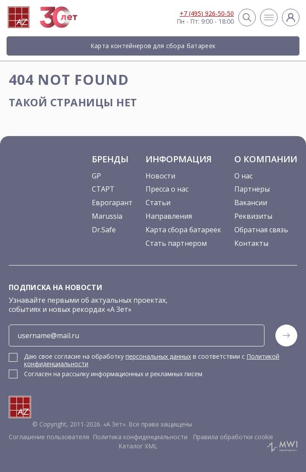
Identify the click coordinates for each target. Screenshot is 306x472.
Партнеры (252, 189)
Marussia (107, 216)
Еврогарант (112, 202)
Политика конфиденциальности (140, 437)
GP (96, 176)
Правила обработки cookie (232, 437)
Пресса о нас (167, 189)
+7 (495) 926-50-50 (207, 13)
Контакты (251, 243)
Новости (160, 176)
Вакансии (250, 202)
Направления (169, 216)
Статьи (158, 202)
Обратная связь (261, 229)
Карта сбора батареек (183, 229)
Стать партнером (176, 243)
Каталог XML (137, 446)
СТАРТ (103, 189)
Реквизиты (253, 216)
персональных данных (158, 356)
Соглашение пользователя (49, 437)
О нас (243, 176)
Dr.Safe (104, 229)
